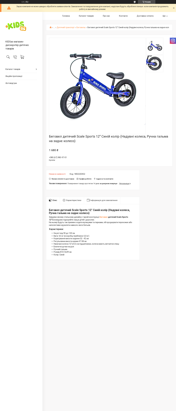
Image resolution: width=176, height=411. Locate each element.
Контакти (123, 16)
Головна (66, 16)
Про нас (106, 16)
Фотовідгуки (11, 83)
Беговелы (81, 27)
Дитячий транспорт (66, 27)
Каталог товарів (13, 69)
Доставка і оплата (145, 16)
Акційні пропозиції (14, 76)
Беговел (104, 217)
